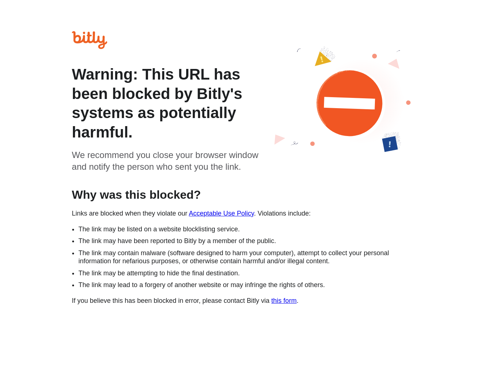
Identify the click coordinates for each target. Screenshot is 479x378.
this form (283, 300)
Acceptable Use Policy (221, 213)
